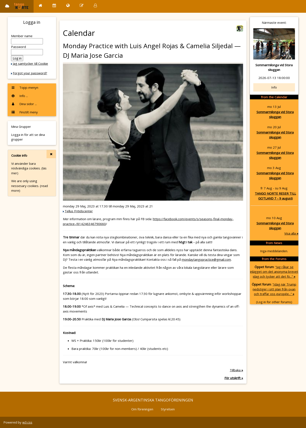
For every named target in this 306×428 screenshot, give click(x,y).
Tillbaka (236, 370)
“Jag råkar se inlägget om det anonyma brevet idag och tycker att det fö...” (274, 272)
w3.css (27, 422)
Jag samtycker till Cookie (30, 63)
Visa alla (291, 233)
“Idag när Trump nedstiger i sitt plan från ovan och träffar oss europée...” (274, 289)
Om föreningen (142, 409)
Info (274, 87)
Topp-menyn (24, 87)
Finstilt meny (24, 112)
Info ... (19, 96)
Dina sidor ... (24, 104)
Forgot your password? (30, 73)
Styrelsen (168, 409)
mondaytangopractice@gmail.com (206, 259)
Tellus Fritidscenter (79, 211)
